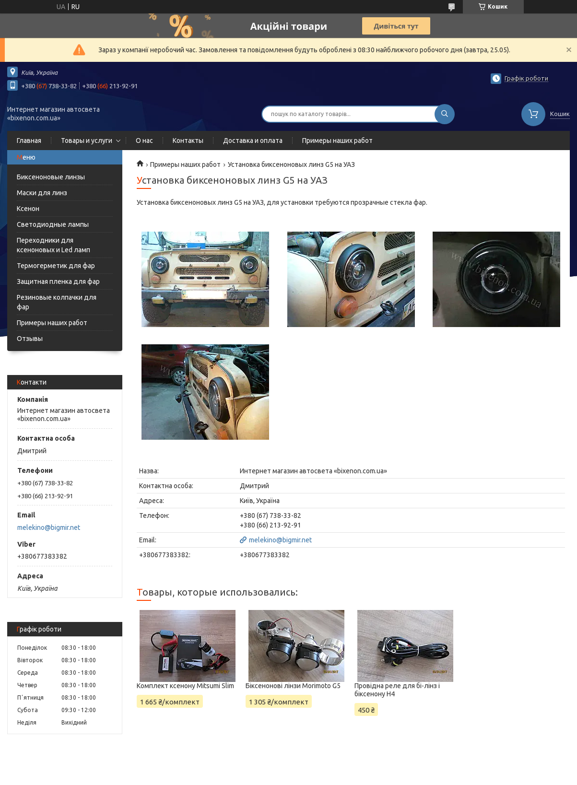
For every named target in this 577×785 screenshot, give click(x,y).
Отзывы (30, 338)
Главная (29, 140)
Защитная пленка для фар (58, 281)
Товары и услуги (86, 140)
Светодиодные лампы (53, 224)
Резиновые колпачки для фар (56, 302)
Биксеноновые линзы (51, 177)
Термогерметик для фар (56, 265)
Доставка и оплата (253, 140)
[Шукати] (445, 114)
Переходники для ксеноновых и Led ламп (53, 245)
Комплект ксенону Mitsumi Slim (185, 686)
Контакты (188, 140)
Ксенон (28, 208)
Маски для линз (42, 193)
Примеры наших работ (337, 140)
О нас (144, 140)
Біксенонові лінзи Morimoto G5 (293, 686)
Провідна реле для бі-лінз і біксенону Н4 (397, 690)
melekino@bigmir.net (48, 527)
